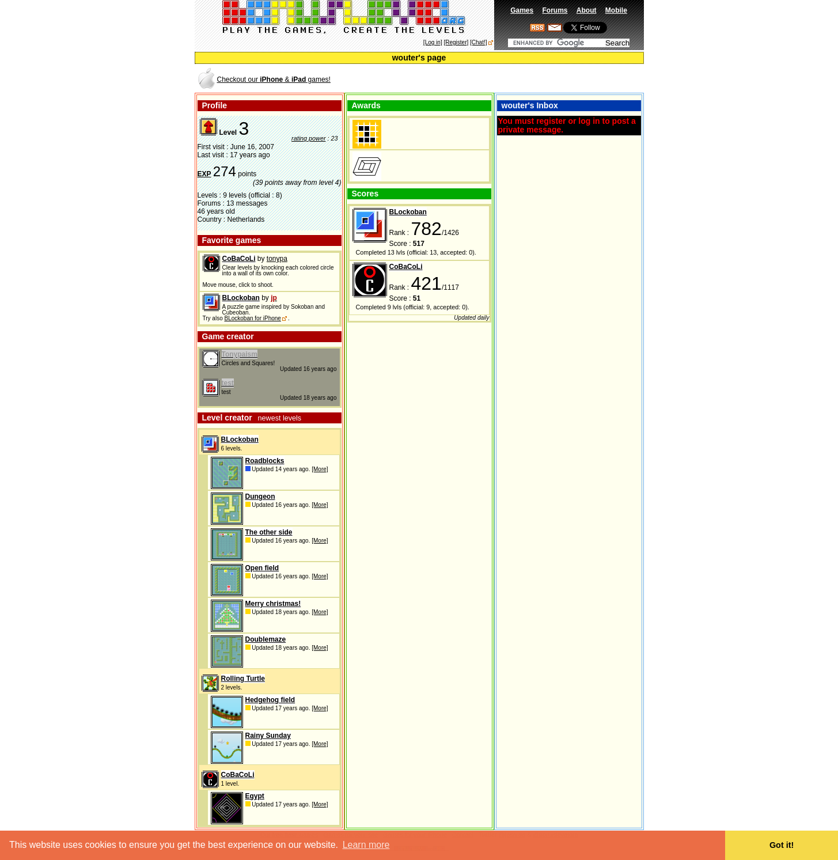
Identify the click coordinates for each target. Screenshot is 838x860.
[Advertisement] (508, 78)
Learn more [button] (366, 845)
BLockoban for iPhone (252, 318)
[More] (320, 469)
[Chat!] (478, 42)
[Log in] (432, 42)
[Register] (455, 42)
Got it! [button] (781, 845)
